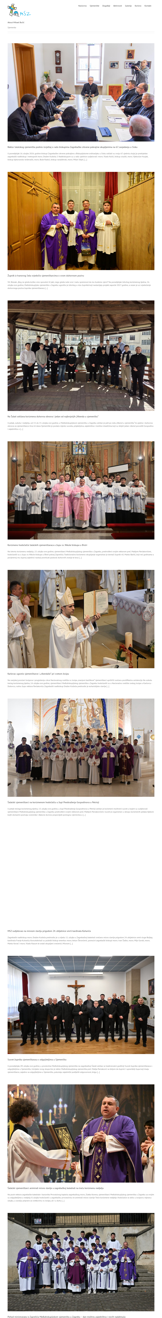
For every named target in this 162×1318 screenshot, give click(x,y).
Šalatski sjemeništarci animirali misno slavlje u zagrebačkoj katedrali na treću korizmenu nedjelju (56, 1188)
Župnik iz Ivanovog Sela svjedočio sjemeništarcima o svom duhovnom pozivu (46, 275)
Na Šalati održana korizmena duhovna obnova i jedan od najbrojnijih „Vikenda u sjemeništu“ (53, 416)
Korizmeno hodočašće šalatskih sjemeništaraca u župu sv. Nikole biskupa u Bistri (47, 545)
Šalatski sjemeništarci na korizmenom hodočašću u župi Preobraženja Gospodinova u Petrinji (53, 802)
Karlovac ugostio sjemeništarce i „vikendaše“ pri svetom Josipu (38, 673)
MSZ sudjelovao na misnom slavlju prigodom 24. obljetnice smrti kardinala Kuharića (49, 931)
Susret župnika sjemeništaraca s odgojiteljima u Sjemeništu (37, 1059)
